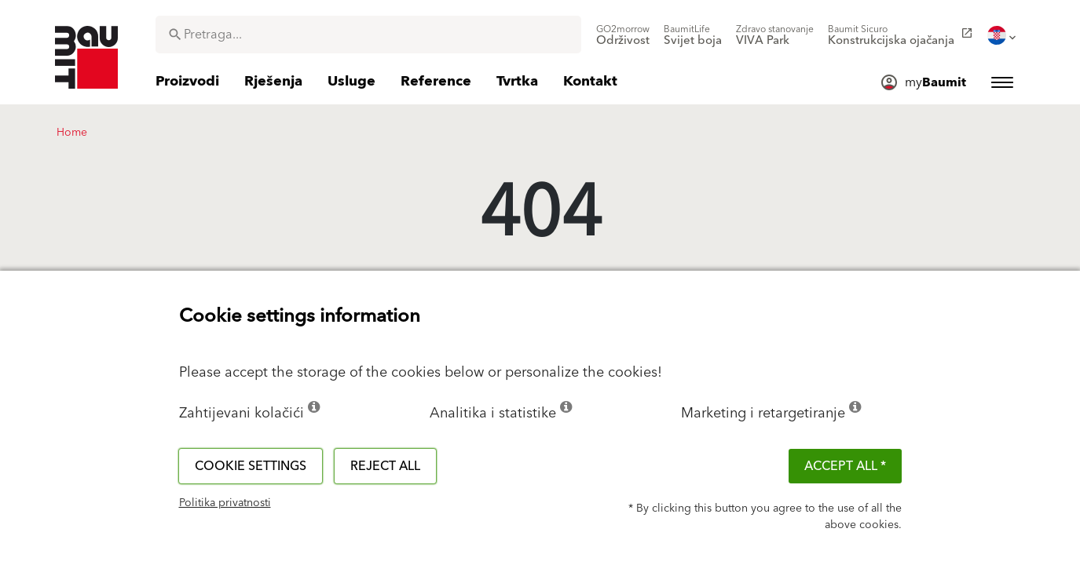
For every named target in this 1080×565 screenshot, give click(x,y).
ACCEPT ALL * (845, 466)
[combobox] (368, 34)
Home (72, 132)
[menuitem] (623, 35)
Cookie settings (250, 466)
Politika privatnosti (225, 503)
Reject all (385, 466)
